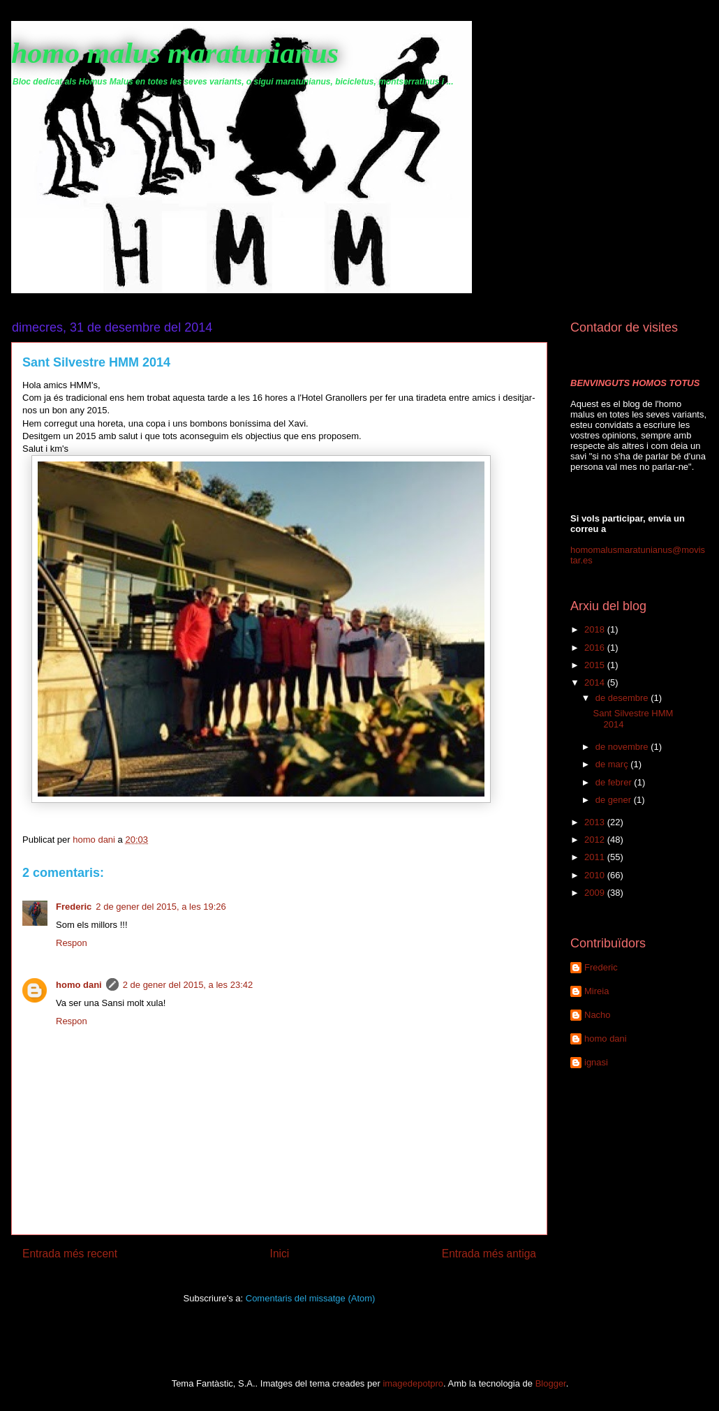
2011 (595, 857)
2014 (595, 682)
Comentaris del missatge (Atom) (311, 1298)
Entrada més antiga (489, 1253)
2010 (595, 875)
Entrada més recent (69, 1253)
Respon (71, 943)
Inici (280, 1253)
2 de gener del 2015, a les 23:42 (188, 985)
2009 (595, 892)
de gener (614, 800)
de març (613, 764)
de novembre (623, 746)
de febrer (615, 782)
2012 (595, 839)
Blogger (550, 1383)
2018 (595, 629)
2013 (595, 822)
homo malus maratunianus (175, 53)
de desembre (623, 698)
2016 (595, 647)
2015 (595, 665)
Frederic (73, 906)
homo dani (79, 985)
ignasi (596, 1062)
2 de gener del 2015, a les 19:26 (160, 906)
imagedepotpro (413, 1383)
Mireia (596, 991)
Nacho (597, 1015)
